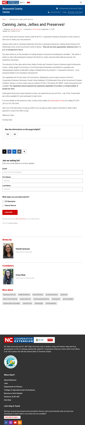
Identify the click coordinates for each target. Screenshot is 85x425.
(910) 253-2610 (54, 12)
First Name (6, 177)
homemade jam (51, 303)
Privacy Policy (13, 223)
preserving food (25, 299)
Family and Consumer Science (24, 252)
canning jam (56, 299)
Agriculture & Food (9, 294)
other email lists (20, 219)
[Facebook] (6, 422)
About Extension (10, 380)
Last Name (6, 186)
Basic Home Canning (10, 299)
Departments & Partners (13, 387)
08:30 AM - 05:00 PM (75, 12)
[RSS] (20, 422)
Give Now (7, 400)
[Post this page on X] (4, 151)
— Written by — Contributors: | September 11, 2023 (28, 29)
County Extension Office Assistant (25, 278)
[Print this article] (24, 151)
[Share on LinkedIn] (14, 151)
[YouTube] (15, 422)
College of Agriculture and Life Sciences (19, 390)
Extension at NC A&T (12, 397)
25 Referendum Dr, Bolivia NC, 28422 (69, 8)
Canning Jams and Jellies (11, 303)
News (4, 19)
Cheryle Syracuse (16, 29)
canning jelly (39, 303)
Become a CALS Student (13, 393)
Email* (4, 169)
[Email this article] (19, 151)
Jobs (6, 383)
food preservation (52, 294)
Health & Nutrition (24, 294)
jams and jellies (68, 299)
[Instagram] (11, 422)
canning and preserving (41, 299)
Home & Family (38, 294)
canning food (27, 303)
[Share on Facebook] (9, 151)
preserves (64, 294)
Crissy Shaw (36, 29)
